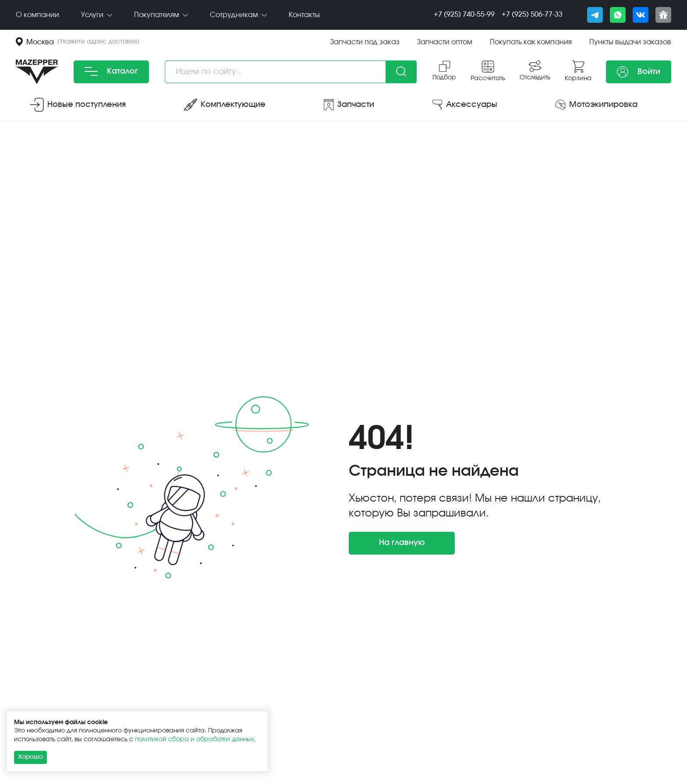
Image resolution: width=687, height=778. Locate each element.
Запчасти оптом (444, 42)
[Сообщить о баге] (663, 15)
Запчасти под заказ (365, 42)
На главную (402, 543)
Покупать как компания (531, 42)
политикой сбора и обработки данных (194, 739)
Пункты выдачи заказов (630, 42)
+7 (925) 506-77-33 (532, 14)
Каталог (111, 71)
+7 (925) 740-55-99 (464, 14)
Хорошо (30, 757)
